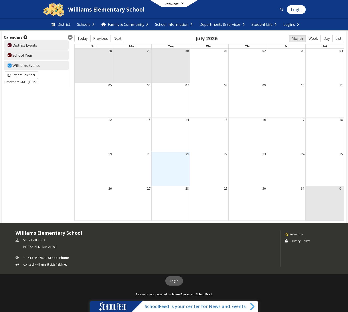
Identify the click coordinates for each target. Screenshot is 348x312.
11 (341, 85)
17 (302, 119)
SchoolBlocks (180, 294)
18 (341, 119)
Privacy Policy (297, 241)
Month (297, 38)
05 (110, 85)
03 (302, 51)
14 (187, 119)
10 (302, 85)
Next (117, 38)
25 (341, 154)
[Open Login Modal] (296, 9)
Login (174, 281)
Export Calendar (21, 75)
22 (225, 154)
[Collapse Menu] (70, 37)
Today (82, 38)
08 (225, 85)
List (338, 38)
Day (326, 38)
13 (148, 119)
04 (341, 51)
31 (302, 188)
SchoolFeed (204, 294)
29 (148, 51)
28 (110, 51)
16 (264, 119)
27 (148, 188)
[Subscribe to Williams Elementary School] (294, 234)
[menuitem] (60, 24)
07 (187, 85)
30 (187, 51)
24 (302, 154)
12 (110, 119)
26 (110, 188)
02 (264, 51)
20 (148, 154)
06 (148, 85)
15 (225, 119)
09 (264, 85)
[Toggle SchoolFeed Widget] (252, 306)
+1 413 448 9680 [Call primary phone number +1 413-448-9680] (35, 258)
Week (313, 38)
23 (264, 154)
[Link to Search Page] (280, 9)
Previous (100, 38)
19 (110, 154)
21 (187, 154)
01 (225, 51)
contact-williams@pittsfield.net (45, 264)
